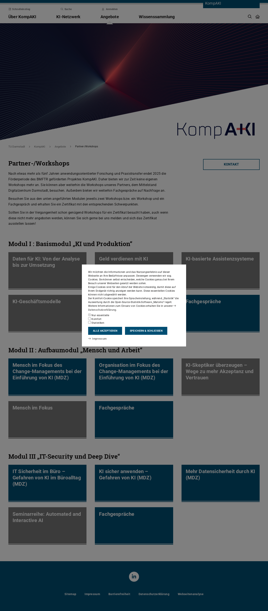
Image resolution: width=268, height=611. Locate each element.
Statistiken (96, 322)
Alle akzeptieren (105, 330)
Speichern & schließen (146, 330)
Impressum (96, 338)
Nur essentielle (98, 315)
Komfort (95, 319)
